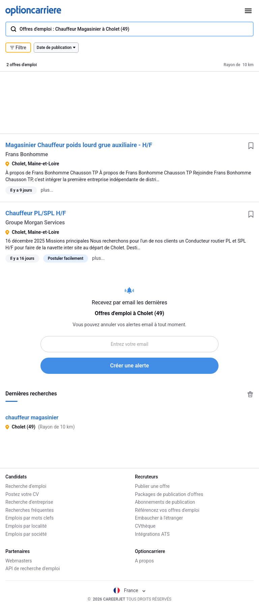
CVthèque (145, 526)
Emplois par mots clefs (29, 518)
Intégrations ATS (152, 534)
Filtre (18, 47)
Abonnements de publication (165, 502)
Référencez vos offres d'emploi (167, 510)
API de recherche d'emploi (32, 568)
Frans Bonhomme (26, 154)
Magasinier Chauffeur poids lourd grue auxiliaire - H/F (78, 144)
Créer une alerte (129, 365)
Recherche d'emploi (25, 486)
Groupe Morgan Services (35, 222)
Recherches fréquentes (29, 510)
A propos (144, 560)
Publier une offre (152, 486)
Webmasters (18, 560)
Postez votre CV (22, 494)
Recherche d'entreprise (29, 502)
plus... (47, 190)
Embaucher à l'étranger (159, 518)
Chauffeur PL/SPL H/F (35, 213)
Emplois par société (26, 534)
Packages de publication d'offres (169, 494)
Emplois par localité (26, 526)
